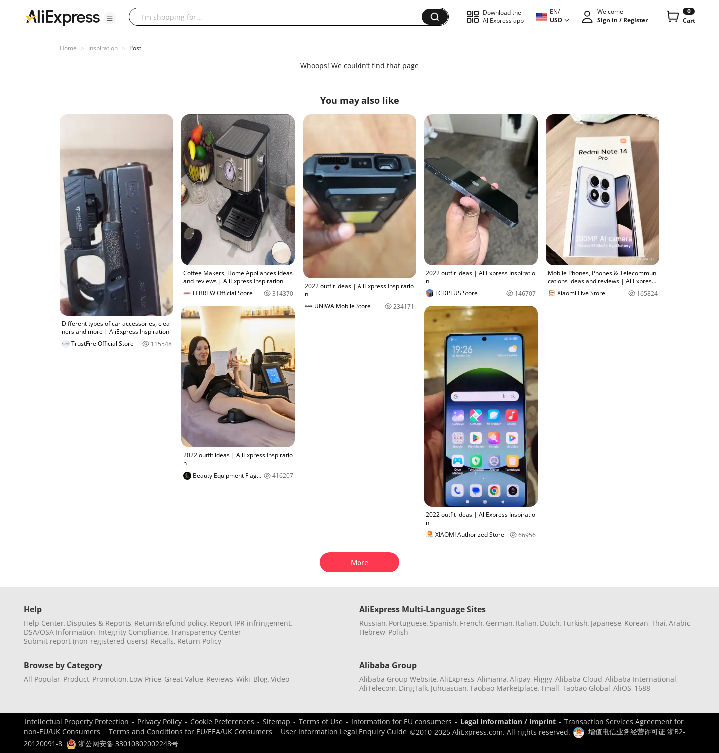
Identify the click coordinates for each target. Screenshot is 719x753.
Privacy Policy (159, 721)
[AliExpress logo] (63, 17)
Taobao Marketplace (504, 688)
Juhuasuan (449, 688)
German (499, 623)
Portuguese (408, 623)
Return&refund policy (170, 623)
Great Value (183, 679)
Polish (398, 632)
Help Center (44, 623)
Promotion (109, 679)
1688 (642, 688)
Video (280, 679)
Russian (373, 623)
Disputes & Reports (99, 623)
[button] (110, 18)
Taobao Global (586, 688)
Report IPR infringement (250, 623)
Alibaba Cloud (578, 679)
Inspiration (103, 48)
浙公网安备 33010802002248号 (122, 743)
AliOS (622, 688)
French (471, 623)
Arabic (679, 623)
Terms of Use (321, 721)
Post (135, 48)
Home (68, 48)
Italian (526, 623)
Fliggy (542, 679)
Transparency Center (206, 632)
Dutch (550, 623)
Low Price (145, 679)
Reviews (219, 679)
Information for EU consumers (401, 721)
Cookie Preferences (222, 721)
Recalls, (163, 641)
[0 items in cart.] (680, 17)
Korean (636, 623)
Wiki (243, 679)
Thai (658, 623)
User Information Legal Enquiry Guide (344, 731)
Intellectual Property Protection (77, 721)
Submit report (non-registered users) (85, 641)
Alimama (492, 679)
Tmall (550, 688)
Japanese (606, 623)
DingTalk (413, 688)
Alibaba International (640, 679)
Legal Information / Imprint (508, 721)
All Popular (42, 679)
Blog (260, 679)
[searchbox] (279, 16)
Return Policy (199, 641)
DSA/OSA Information (59, 632)
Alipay (520, 679)
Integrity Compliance (133, 632)
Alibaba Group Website (398, 679)
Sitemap (276, 721)
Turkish (575, 623)
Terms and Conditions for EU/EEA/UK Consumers (190, 731)
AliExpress (457, 679)
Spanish (443, 623)
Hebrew (372, 632)
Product (76, 679)
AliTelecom (378, 688)
